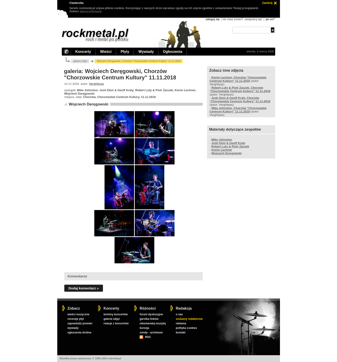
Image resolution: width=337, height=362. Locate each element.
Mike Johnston (221, 139)
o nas (179, 314)
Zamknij (267, 3)
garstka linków (149, 318)
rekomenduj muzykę (153, 323)
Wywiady (146, 52)
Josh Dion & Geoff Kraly (228, 143)
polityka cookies (186, 328)
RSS (147, 337)
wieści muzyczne (78, 314)
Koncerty (83, 52)
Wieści (106, 52)
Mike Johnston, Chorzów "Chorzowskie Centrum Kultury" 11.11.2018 (238, 109)
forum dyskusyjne (151, 314)
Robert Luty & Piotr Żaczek (230, 146)
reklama (181, 323)
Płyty (125, 52)
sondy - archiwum (151, 332)
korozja (144, 328)
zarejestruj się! (253, 19)
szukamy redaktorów (189, 318)
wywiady (72, 328)
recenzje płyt (75, 318)
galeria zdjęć (80, 61)
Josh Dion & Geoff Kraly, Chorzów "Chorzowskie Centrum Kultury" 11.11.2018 (240, 99)
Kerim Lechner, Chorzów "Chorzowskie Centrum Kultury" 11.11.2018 (238, 79)
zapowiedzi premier (79, 323)
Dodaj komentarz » (83, 288)
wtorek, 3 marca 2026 (260, 51)
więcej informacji (91, 11)
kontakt (180, 332)
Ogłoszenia (172, 52)
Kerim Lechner (221, 150)
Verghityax (96, 84)
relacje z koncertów (116, 323)
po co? (270, 19)
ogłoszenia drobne (79, 332)
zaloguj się (213, 19)
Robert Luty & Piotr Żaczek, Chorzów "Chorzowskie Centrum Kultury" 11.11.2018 (240, 89)
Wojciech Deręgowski (88, 104)
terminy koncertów (115, 314)
